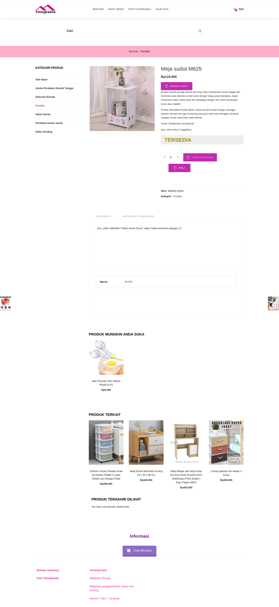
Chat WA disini (139, 550)
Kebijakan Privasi (100, 578)
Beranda (98, 8)
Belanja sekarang (48, 570)
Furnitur (145, 50)
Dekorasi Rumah (45, 96)
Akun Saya (162, 8)
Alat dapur (41, 78)
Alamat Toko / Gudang (104, 598)
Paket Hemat (116, 8)
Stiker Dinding (43, 131)
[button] (238, 8)
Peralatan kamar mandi (49, 122)
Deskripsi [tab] (103, 216)
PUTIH (128, 282)
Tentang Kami (98, 570)
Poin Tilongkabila (139, 8)
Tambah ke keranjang (209, 156)
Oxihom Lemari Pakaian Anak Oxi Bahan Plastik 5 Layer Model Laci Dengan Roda (106, 475)
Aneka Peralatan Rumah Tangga (54, 87)
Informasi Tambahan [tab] (138, 216)
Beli (174, 168)
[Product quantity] (170, 156)
